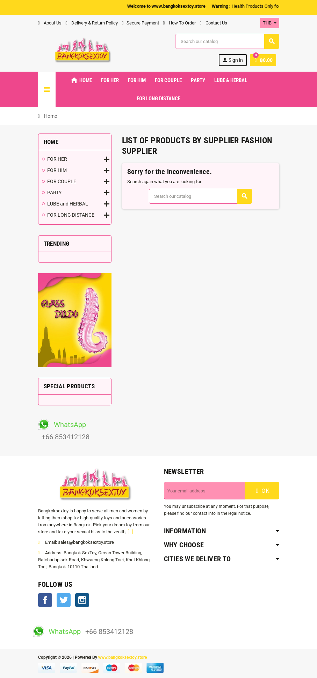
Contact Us (213, 23)
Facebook (45, 600)
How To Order (179, 23)
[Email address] (204, 490)
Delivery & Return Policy (92, 23)
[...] (130, 531)
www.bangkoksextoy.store (122, 657)
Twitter (64, 600)
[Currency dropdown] (269, 23)
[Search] (227, 41)
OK (261, 490)
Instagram (82, 600)
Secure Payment (140, 23)
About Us (50, 23)
